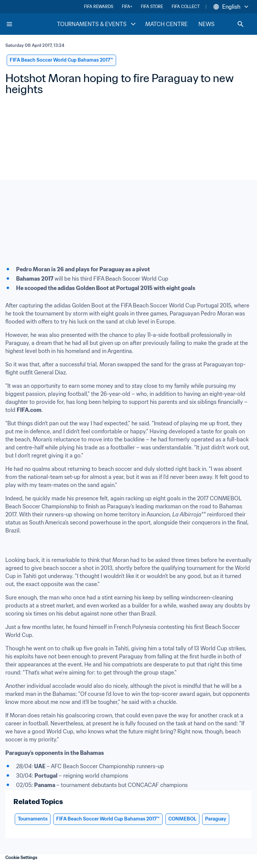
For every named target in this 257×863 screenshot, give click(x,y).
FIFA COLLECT (186, 6)
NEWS (206, 24)
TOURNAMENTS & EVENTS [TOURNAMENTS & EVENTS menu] (97, 24)
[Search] (241, 24)
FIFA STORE (152, 6)
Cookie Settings (21, 857)
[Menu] (9, 24)
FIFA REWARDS (98, 6)
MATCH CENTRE (166, 24)
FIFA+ (127, 6)
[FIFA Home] (31, 24)
